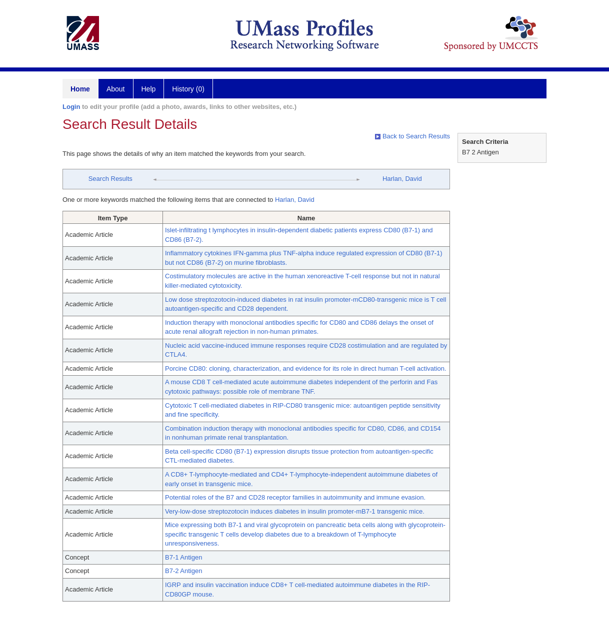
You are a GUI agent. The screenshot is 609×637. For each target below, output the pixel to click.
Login (71, 106)
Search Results (110, 178)
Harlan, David (402, 178)
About (115, 89)
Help (149, 89)
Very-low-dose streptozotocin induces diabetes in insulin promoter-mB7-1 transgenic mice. (294, 511)
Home (80, 89)
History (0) (188, 89)
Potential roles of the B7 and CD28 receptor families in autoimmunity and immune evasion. (295, 497)
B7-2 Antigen (183, 571)
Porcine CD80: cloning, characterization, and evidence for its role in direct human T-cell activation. (305, 368)
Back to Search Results (412, 136)
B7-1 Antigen (183, 557)
